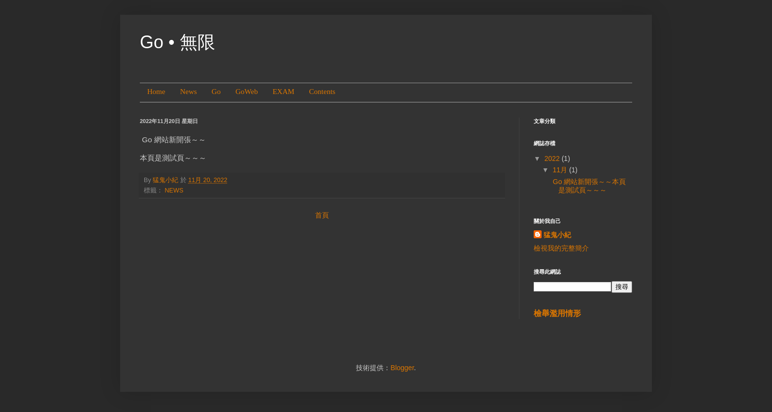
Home (156, 91)
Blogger (402, 368)
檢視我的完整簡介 (561, 248)
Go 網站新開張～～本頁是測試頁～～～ (588, 186)
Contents (322, 91)
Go (216, 91)
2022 (553, 158)
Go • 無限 (177, 42)
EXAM (283, 91)
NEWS (174, 190)
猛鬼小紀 (557, 235)
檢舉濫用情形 (557, 313)
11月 (560, 170)
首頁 (322, 215)
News (188, 91)
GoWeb (246, 91)
